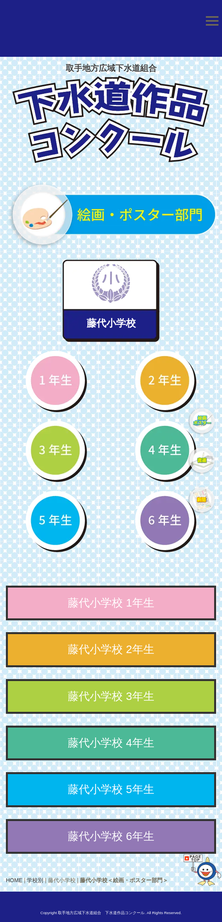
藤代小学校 (111, 322)
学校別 (35, 880)
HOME (14, 880)
